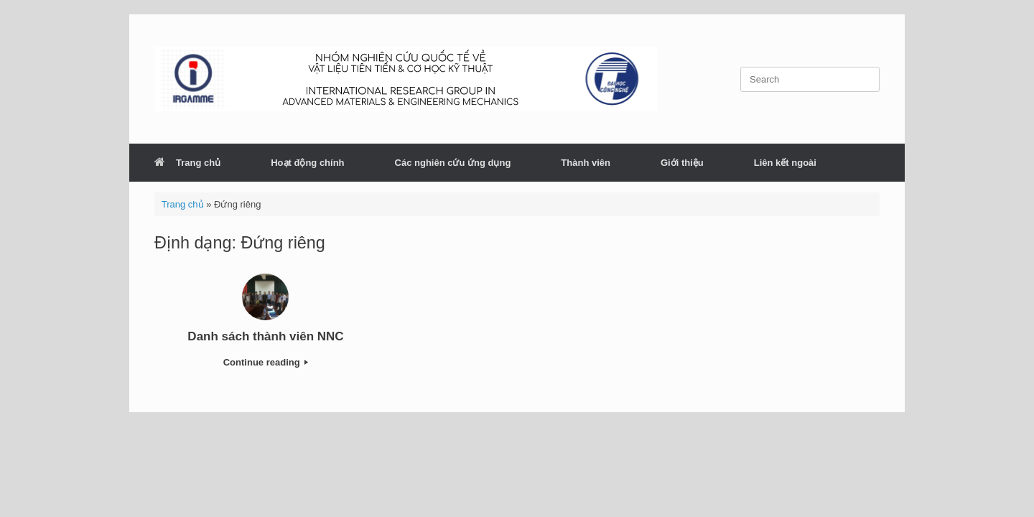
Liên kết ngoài (785, 162)
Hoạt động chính (307, 162)
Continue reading (266, 362)
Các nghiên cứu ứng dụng (453, 162)
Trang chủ (187, 162)
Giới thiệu (682, 162)
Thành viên (585, 162)
